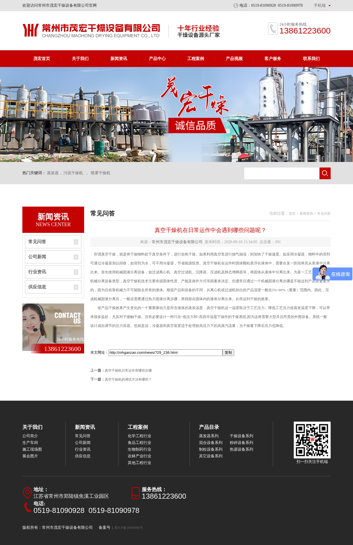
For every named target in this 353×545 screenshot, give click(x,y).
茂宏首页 (41, 58)
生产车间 (30, 443)
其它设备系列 (210, 456)
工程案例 (195, 58)
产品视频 (234, 58)
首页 (292, 214)
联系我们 (311, 58)
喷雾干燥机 (100, 173)
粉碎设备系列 (241, 443)
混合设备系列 (210, 443)
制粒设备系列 (210, 449)
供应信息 (37, 287)
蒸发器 (53, 173)
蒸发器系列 (209, 436)
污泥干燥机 (73, 173)
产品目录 (209, 427)
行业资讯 (37, 271)
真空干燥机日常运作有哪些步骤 (128, 370)
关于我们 (80, 58)
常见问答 (37, 241)
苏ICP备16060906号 (128, 528)
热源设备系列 (241, 449)
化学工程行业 (139, 436)
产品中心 (157, 58)
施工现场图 (32, 449)
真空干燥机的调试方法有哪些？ (128, 379)
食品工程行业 (139, 443)
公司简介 (30, 436)
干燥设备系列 (241, 436)
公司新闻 (37, 256)
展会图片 (30, 456)
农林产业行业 (139, 456)
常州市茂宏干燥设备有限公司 (177, 242)
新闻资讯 (118, 58)
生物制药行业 (139, 449)
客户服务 (272, 58)
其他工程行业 (139, 463)
